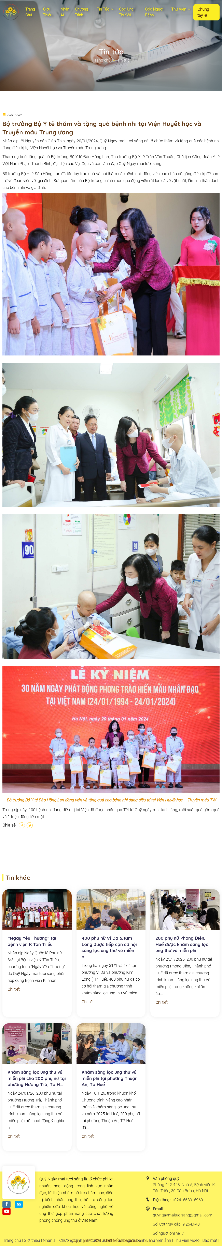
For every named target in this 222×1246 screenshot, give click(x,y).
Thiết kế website (117, 1240)
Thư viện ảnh (159, 1240)
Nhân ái (64, 12)
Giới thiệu (47, 12)
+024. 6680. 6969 (187, 1199)
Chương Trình (81, 12)
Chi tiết (13, 989)
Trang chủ (30, 12)
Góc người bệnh (154, 12)
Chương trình (70, 1240)
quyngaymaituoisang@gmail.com (182, 1215)
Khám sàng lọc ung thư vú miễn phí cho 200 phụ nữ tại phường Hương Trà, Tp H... (37, 1078)
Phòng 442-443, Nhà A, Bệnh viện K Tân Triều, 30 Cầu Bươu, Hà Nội (184, 1187)
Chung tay (203, 12)
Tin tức (105, 9)
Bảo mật (209, 1240)
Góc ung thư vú (126, 12)
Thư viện (181, 9)
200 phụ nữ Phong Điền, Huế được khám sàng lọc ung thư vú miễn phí (181, 944)
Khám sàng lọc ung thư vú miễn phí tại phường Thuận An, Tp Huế (110, 1078)
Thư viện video (186, 1240)
